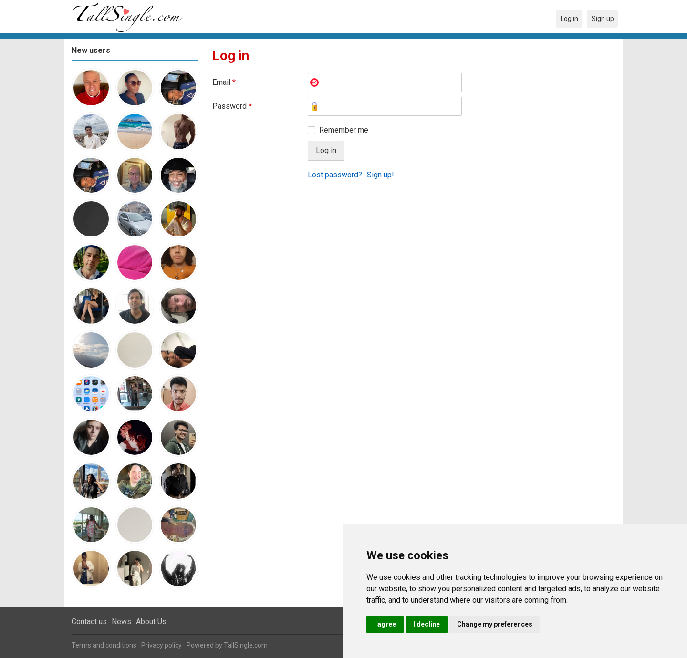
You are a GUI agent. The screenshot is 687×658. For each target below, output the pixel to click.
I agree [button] (385, 624)
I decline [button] (426, 624)
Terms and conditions (104, 645)
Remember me (343, 129)
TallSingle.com (246, 645)
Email (224, 82)
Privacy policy (161, 645)
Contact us (89, 621)
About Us (151, 621)
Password (232, 106)
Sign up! (380, 174)
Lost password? (335, 174)
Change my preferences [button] (494, 624)
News (121, 621)
